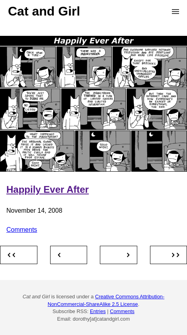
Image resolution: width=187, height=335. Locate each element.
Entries (98, 311)
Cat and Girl (44, 11)
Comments (21, 229)
